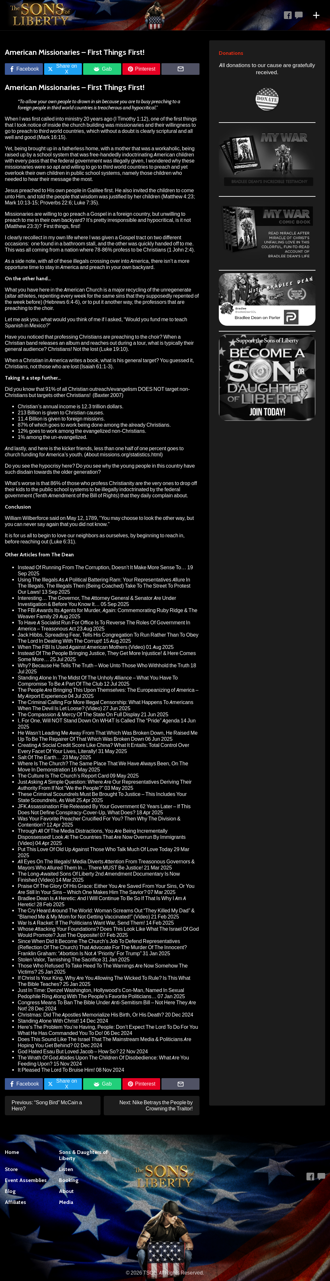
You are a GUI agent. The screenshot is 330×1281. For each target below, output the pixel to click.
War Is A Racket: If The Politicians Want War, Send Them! (81, 923)
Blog (10, 1191)
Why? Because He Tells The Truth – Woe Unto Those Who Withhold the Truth (103, 665)
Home (12, 1152)
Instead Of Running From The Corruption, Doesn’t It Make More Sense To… (102, 567)
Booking (69, 1180)
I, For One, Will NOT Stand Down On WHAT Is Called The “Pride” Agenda (99, 721)
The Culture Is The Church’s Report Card (63, 776)
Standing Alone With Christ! (48, 1021)
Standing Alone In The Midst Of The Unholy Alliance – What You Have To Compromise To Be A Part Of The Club (98, 681)
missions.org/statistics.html (130, 455)
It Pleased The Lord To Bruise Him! (56, 1070)
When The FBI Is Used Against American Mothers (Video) (81, 647)
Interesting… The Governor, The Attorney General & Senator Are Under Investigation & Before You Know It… (97, 601)
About (66, 1191)
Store (11, 1169)
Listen (66, 1169)
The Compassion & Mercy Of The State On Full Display (79, 714)
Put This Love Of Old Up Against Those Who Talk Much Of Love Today (95, 849)
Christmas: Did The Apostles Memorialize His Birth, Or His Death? (91, 1015)
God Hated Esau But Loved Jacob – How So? (68, 1051)
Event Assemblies (26, 1180)
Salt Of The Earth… (39, 757)
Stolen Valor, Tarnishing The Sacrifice (59, 960)
